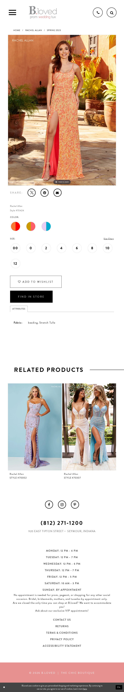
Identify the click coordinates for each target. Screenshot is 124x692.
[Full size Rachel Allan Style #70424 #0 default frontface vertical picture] (62, 110)
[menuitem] (49, 505)
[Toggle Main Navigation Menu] (12, 12)
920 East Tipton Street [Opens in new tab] (46, 531)
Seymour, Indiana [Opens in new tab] (81, 531)
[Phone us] (98, 12)
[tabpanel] (62, 110)
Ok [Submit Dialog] (119, 687)
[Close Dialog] (4, 687)
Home (16, 30)
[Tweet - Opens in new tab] (32, 193)
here (85, 689)
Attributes (18, 308)
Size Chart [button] (109, 238)
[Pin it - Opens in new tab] (45, 193)
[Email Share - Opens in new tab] (57, 193)
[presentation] (35, 426)
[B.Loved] (43, 12)
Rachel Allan (33, 30)
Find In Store (31, 297)
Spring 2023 (54, 30)
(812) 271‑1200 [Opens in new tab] (62, 523)
